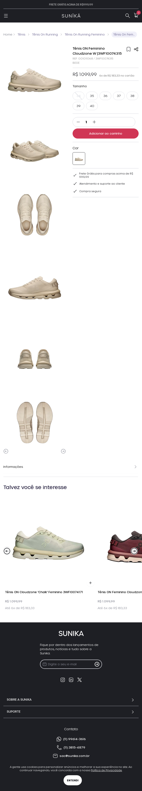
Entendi (72, 780)
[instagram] (62, 679)
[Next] (63, 451)
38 (132, 96)
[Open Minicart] (136, 15)
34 (78, 96)
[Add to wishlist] (128, 49)
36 (105, 96)
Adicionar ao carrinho (105, 133)
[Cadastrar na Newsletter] (97, 664)
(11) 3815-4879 (71, 747)
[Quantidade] (86, 122)
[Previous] (5, 451)
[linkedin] (71, 679)
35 (92, 96)
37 (119, 96)
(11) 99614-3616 (71, 739)
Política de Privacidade (106, 770)
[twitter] (79, 679)
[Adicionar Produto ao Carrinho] (90, 583)
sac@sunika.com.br (71, 755)
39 (79, 106)
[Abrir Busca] (127, 15)
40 (92, 106)
